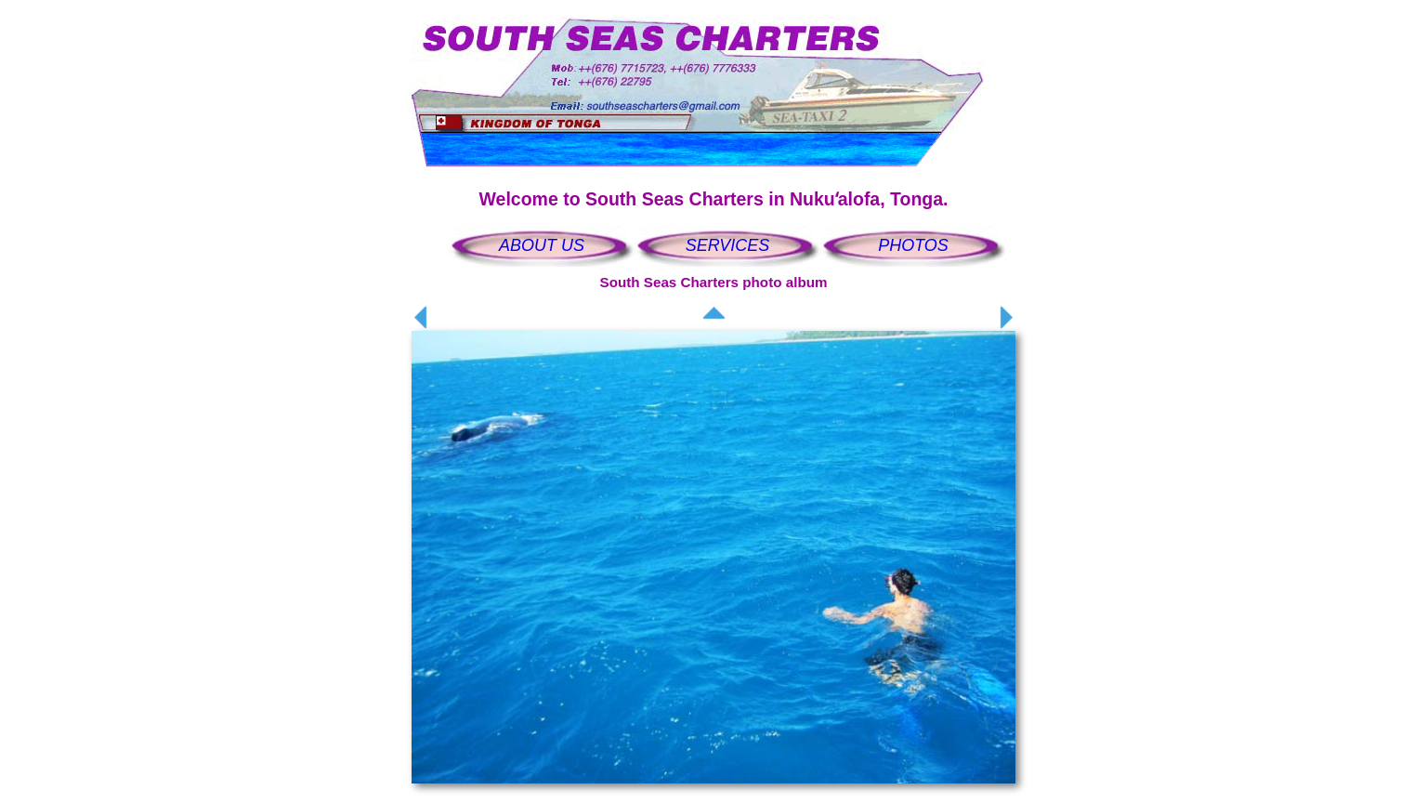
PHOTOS (913, 245)
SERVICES (728, 245)
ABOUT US (541, 245)
